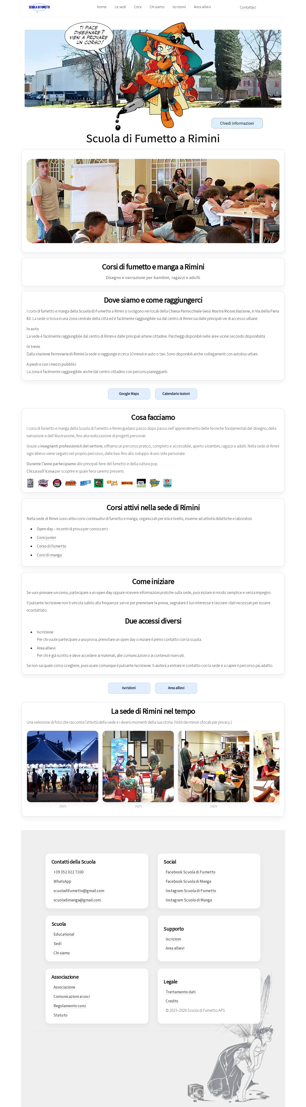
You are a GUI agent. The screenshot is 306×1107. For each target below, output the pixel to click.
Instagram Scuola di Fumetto (191, 890)
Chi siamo (157, 6)
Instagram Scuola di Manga (189, 900)
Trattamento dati (181, 992)
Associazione (64, 987)
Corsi (138, 6)
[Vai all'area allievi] (218, 688)
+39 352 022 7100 (69, 872)
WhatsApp (62, 881)
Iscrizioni (179, 6)
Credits (172, 1001)
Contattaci (248, 7)
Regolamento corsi (70, 1005)
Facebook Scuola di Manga (188, 881)
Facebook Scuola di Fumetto (190, 872)
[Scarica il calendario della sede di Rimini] (218, 394)
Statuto (60, 1015)
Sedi (57, 943)
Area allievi (202, 6)
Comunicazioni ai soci (72, 996)
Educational (64, 934)
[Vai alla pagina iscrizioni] (87, 688)
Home (102, 6)
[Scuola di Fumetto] (60, 7)
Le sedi (120, 6)
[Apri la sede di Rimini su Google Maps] (87, 394)
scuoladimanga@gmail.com (77, 900)
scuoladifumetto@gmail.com (79, 890)
